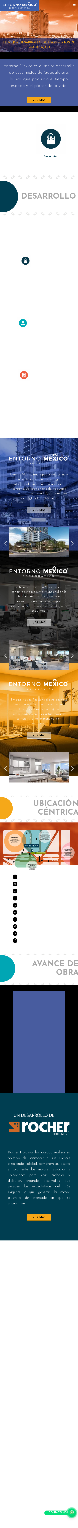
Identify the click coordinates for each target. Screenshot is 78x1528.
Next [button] (72, 540)
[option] (39, 142)
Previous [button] (5, 540)
